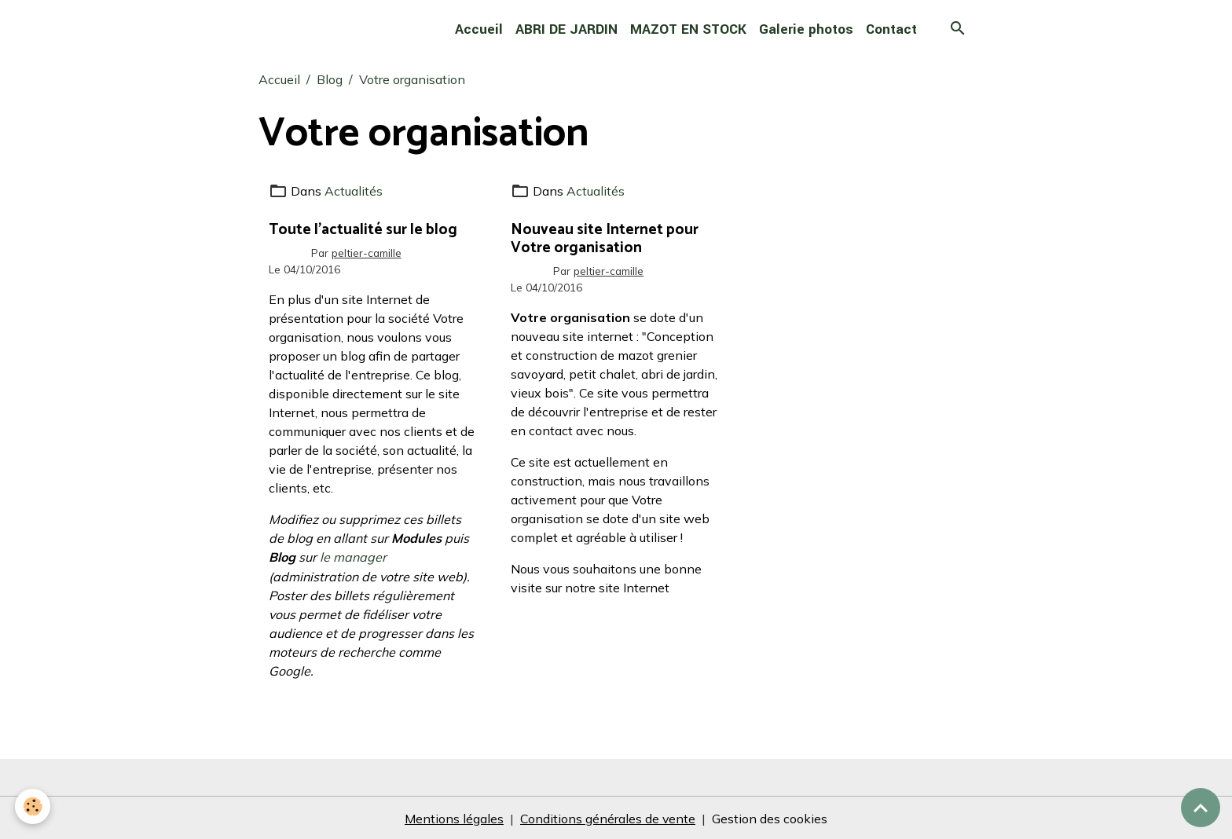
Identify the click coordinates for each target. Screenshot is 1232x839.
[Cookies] (33, 806)
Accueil (479, 29)
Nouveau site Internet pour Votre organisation (604, 238)
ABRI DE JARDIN (566, 29)
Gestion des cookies (770, 817)
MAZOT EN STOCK (688, 29)
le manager (353, 556)
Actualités (353, 191)
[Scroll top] (1200, 807)
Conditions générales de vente (608, 817)
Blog (330, 79)
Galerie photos (806, 29)
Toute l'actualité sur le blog (363, 229)
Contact (891, 29)
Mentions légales (454, 817)
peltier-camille (367, 251)
